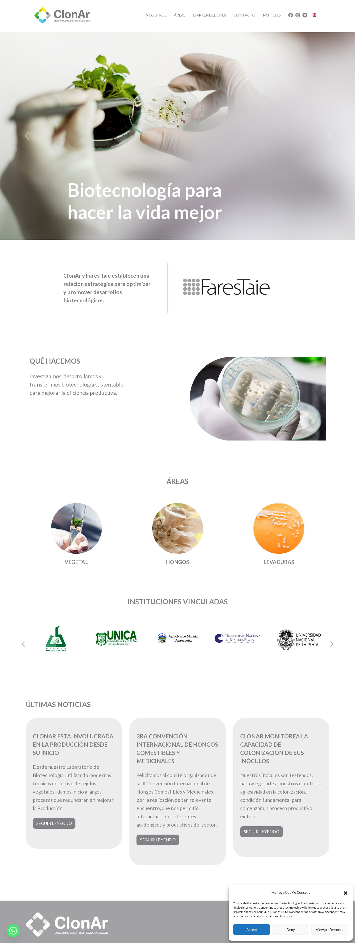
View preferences (329, 929)
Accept (251, 929)
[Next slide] (331, 644)
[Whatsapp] (13, 930)
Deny (290, 929)
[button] (345, 892)
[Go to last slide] (24, 644)
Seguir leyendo (54, 823)
